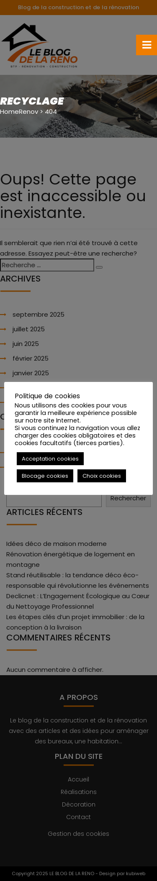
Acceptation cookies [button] (50, 459)
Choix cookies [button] (101, 476)
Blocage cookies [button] (45, 476)
